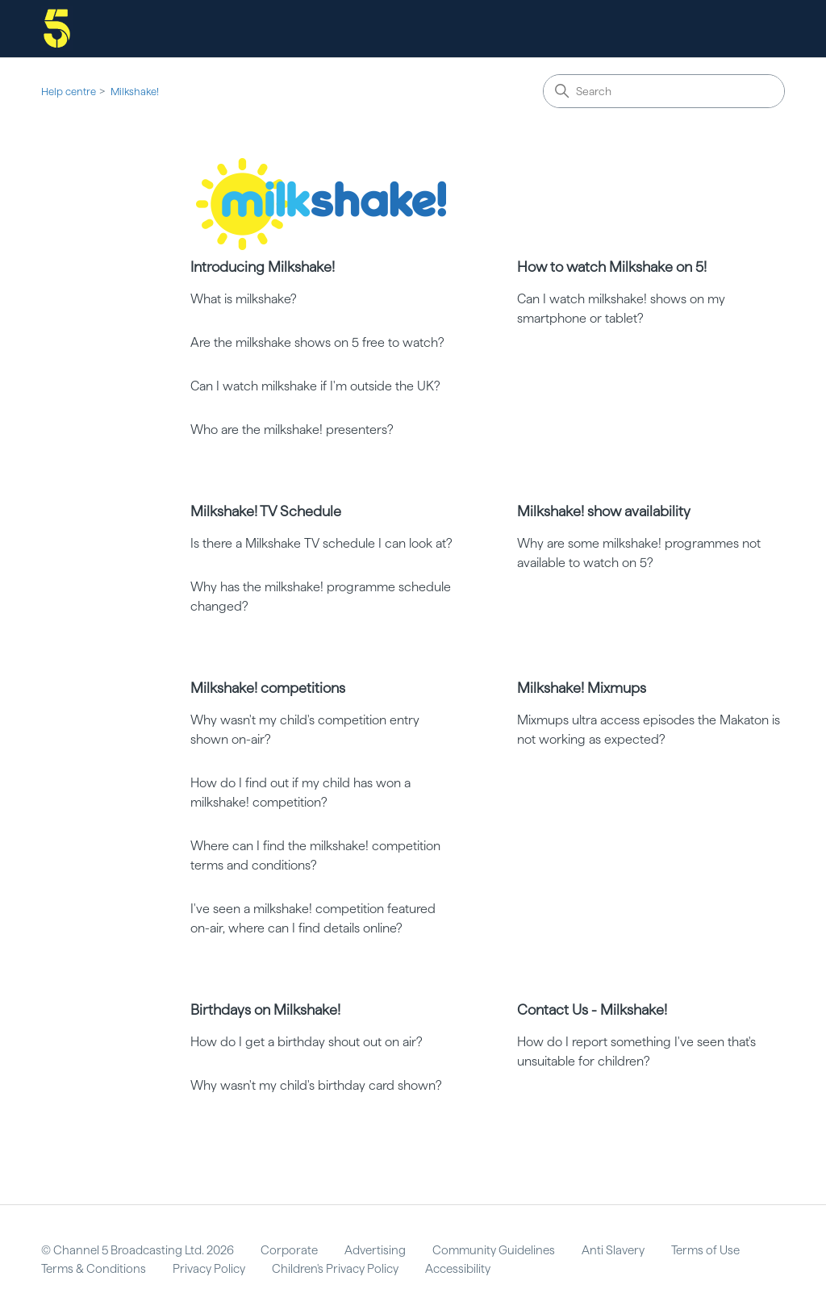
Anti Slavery (613, 1250)
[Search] (664, 91)
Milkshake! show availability (603, 511)
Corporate (289, 1250)
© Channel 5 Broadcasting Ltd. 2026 (137, 1250)
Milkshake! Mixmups (581, 687)
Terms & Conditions (93, 1269)
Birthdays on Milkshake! (265, 1009)
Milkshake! (135, 92)
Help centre (68, 92)
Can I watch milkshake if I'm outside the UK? (315, 386)
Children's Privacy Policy (335, 1269)
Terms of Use (705, 1250)
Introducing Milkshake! (262, 266)
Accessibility (457, 1269)
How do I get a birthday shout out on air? (306, 1041)
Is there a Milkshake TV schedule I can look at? (321, 543)
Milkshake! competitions (267, 687)
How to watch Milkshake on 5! (612, 266)
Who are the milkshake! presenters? (292, 429)
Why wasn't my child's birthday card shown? (316, 1085)
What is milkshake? (243, 299)
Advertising (375, 1250)
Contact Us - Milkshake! (592, 1009)
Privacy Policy (209, 1269)
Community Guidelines (493, 1250)
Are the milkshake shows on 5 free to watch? (317, 342)
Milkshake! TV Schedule (265, 511)
